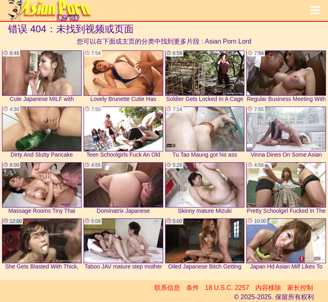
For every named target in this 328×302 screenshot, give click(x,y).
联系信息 (167, 287)
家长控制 (300, 287)
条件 (192, 287)
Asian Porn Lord (228, 41)
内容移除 (268, 287)
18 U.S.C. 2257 (227, 287)
